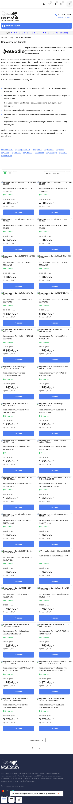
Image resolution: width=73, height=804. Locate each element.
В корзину (19, 212)
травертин (63, 153)
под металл (27, 153)
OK (59, 794)
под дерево (37, 150)
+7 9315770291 (65, 15)
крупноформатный (22, 150)
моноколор (39, 153)
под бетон (60, 150)
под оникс (5, 153)
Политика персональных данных (12, 786)
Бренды (11, 38)
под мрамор (49, 150)
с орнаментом (6, 156)
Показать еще (36, 740)
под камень (16, 153)
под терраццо (51, 153)
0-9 (57, 33)
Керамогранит (7, 150)
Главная (4, 38)
